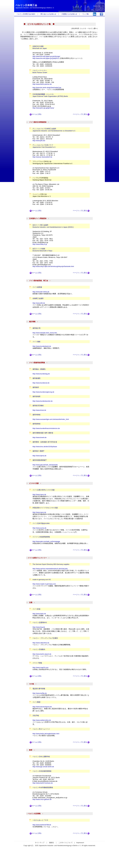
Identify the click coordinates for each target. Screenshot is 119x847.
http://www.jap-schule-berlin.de (43, 767)
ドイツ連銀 (36, 342)
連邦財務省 (36, 424)
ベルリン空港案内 (39, 649)
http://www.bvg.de (39, 627)
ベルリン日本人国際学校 (41, 756)
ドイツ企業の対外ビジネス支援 (44, 490)
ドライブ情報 (37, 663)
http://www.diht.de (39, 303)
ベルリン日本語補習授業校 (42, 771)
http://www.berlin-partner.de (42, 84)
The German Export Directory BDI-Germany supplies (51, 564)
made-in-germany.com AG (42, 579)
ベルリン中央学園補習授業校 (43, 787)
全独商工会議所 (38, 298)
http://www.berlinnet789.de (42, 825)
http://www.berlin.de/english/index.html (46, 734)
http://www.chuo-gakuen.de (42, 799)
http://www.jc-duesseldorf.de (42, 157)
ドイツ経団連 (37, 287)
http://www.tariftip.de (40, 693)
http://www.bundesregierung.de (43, 392)
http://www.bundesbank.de (42, 346)
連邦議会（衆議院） (40, 369)
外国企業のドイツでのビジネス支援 (45, 508)
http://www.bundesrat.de (41, 383)
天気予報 (36, 715)
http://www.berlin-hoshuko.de (43, 783)
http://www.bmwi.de (39, 410)
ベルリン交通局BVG (40, 622)
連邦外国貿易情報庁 (40, 460)
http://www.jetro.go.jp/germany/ (43, 108)
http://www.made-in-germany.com (44, 584)
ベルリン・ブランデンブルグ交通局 (45, 638)
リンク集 (85, 14)
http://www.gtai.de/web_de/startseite (45, 465)
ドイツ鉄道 (36, 609)
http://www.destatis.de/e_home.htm (45, 333)
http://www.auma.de (39, 528)
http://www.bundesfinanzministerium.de (46, 428)
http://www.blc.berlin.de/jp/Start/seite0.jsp (47, 87)
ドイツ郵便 (36, 702)
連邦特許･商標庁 (38, 451)
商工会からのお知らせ (48, 14)
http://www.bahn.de (39, 614)
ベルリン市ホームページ (41, 729)
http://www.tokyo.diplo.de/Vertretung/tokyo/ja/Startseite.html (53, 266)
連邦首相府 (36, 396)
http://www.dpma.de (39, 456)
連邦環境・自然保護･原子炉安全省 (45, 442)
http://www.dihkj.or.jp (40, 244)
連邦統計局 (36, 328)
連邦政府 (36, 387)
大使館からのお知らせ (69, 14)
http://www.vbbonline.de (41, 643)
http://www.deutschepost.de (42, 707)
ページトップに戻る (81, 114)
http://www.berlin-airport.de (42, 654)
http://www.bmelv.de (39, 437)
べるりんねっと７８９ (40, 820)
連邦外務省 (36, 415)
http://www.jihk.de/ (39, 140)
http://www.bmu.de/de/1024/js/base (45, 446)
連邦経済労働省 (38, 405)
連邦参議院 (36, 378)
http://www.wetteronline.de (42, 720)
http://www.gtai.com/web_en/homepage (46, 541)
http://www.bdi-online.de (41, 292)
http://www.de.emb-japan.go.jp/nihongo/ (46, 56)
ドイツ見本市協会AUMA (41, 523)
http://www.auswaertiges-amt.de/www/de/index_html (51, 419)
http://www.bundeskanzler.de (43, 401)
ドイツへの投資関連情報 (41, 537)
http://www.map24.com (40, 667)
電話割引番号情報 (39, 689)
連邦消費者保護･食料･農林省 (43, 433)
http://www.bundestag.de (41, 374)
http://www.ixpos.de (39, 494)
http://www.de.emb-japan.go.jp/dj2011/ (46, 58)
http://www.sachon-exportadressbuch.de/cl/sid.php (50, 569)
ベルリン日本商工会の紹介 (26, 14)
